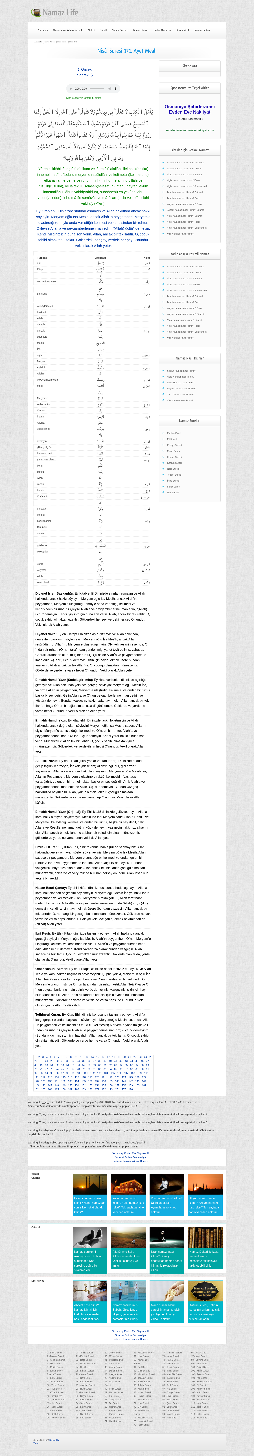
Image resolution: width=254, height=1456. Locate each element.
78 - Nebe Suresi (170, 1356)
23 (140, 1057)
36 (89, 1061)
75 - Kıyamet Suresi (142, 1421)
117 (77, 1077)
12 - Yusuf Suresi (55, 1392)
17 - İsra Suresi (54, 1410)
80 (89, 1069)
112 (43, 1077)
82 (99, 1069)
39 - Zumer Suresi (113, 1352)
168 (77, 1089)
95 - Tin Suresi (169, 1417)
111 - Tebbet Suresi (200, 1407)
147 (50, 1085)
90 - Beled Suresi (170, 1399)
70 (35, 1069)
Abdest (91, 30)
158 (124, 1085)
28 (46, 1061)
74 (57, 1069)
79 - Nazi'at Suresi (171, 1360)
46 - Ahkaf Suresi (113, 1378)
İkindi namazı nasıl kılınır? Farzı (183, 198)
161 (144, 1085)
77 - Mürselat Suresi (172, 1352)
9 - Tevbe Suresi (55, 1381)
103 (99, 1073)
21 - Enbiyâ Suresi (85, 1356)
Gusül (103, 30)
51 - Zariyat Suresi (113, 1399)
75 (62, 1069)
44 (131, 1061)
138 (104, 1081)
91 (147, 1069)
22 (134, 1057)
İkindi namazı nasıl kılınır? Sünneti (185, 192)
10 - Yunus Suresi (55, 1385)
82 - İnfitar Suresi (170, 1371)
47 (147, 1061)
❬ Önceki (84, 69)
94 (46, 1073)
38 (99, 1061)
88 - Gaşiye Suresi (171, 1392)
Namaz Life (54, 1440)
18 (113, 1057)
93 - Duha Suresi (170, 1410)
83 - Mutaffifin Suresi (172, 1374)
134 (77, 1081)
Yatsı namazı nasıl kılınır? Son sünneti (187, 227)
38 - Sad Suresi (83, 1417)
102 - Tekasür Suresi (201, 1374)
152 (84, 1085)
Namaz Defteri (202, 30)
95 (51, 1073)
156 (110, 1085)
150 (70, 1085)
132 (63, 1081)
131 (57, 1081)
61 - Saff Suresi (140, 1367)
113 (50, 1077)
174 (117, 1089)
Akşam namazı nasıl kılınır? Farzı (184, 204)
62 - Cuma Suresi (141, 1371)
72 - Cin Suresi (140, 1407)
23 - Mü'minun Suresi (86, 1363)
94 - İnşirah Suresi (171, 1414)
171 (97, 1089)
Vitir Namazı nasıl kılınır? (180, 400)
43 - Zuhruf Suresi (113, 1367)
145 (36, 1085)
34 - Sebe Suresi (84, 1403)
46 (142, 1061)
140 (117, 1081)
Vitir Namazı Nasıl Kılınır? (180, 233)
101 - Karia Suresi (200, 1371)
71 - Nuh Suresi (140, 1403)
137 (97, 1081)
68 (142, 1065)
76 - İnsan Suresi (141, 1425)
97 (62, 1073)
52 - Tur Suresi (112, 1403)
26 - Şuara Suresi (84, 1374)
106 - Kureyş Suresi (200, 1389)
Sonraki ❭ (85, 75)
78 (78, 1069)
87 (126, 1069)
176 (131, 1089)
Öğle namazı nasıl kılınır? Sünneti (184, 174)
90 (142, 1069)
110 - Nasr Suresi (199, 1403)
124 (124, 1077)
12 (81, 1057)
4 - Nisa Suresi (54, 1363)
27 (41, 1061)
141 (124, 1081)
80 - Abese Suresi (170, 1363)
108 (133, 1073)
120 (97, 1077)
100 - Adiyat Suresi (200, 1367)
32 (67, 1061)
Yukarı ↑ (37, 1443)
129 (43, 1081)
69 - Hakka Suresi (142, 1396)
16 (103, 1057)
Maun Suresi (173, 451)
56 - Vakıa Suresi (113, 1417)
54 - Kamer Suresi (113, 1410)
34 (78, 1061)
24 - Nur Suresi (83, 1367)
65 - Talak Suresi (141, 1381)
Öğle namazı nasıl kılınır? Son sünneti (187, 186)
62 (110, 1065)
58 (89, 1065)
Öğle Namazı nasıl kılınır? (180, 376)
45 (136, 1061)
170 (90, 1089)
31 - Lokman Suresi (85, 1392)
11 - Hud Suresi (54, 1389)
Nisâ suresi (61, 42)
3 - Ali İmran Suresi (56, 1360)
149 (63, 1085)
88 (131, 1069)
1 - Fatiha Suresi (55, 1352)
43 (126, 1061)
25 (150, 1057)
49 (41, 1065)
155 (104, 1085)
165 (57, 1089)
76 (67, 1069)
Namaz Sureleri (120, 30)
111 (36, 1077)
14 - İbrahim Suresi (56, 1399)
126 (137, 1077)
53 (62, 1065)
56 (78, 1065)
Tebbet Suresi (174, 474)
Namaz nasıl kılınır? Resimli (67, 30)
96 (57, 1073)
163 (43, 1089)
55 (73, 1065)
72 (46, 1069)
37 (94, 1061)
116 (70, 1077)
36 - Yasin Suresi (84, 1410)
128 (36, 1081)
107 (126, 1073)
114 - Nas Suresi (199, 1417)
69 (147, 1065)
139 (110, 1081)
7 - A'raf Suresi (54, 1374)
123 (117, 1077)
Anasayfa (43, 30)
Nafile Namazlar (162, 30)
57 (83, 1065)
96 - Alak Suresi (198, 1352)
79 (83, 1069)
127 (144, 1077)
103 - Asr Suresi (199, 1378)
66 (131, 1065)
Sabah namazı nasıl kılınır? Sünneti (185, 162)
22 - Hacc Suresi (84, 1360)
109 (139, 1073)
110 (146, 1073)
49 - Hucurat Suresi (114, 1392)
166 (63, 1089)
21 (129, 1057)
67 (136, 1065)
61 (105, 1065)
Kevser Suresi (174, 457)
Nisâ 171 (73, 42)
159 (131, 1085)
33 (73, 1061)
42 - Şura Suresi (113, 1363)
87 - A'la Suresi (169, 1389)
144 (144, 1081)
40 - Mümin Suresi (113, 1356)
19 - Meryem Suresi (56, 1417)
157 (117, 1085)
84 (110, 1069)
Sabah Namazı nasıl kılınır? (181, 370)
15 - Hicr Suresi (54, 1403)
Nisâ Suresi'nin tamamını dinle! (83, 97)
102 (92, 1073)
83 (105, 1069)
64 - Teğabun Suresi (143, 1378)
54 (67, 1065)
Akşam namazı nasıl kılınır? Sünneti (185, 210)
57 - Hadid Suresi (113, 1421)
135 (84, 1081)
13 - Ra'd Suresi (55, 1396)
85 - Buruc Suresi (170, 1381)
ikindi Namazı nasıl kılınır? (180, 382)
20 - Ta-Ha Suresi (84, 1352)
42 (121, 1061)
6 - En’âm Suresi (55, 1371)
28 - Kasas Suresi (84, 1381)
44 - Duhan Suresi (113, 1371)
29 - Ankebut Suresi (85, 1385)
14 (92, 1057)
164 (50, 1089)
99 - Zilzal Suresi (199, 1363)
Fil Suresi (172, 439)
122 (110, 1077)
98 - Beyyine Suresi (200, 1360)
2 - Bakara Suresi (55, 1356)
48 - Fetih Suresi (113, 1389)
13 (87, 1057)
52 (57, 1065)
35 (83, 1061)
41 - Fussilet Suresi (114, 1360)
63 (115, 1065)
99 (73, 1073)
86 (121, 1069)
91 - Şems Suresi (170, 1403)
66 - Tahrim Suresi (142, 1385)
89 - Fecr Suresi (170, 1396)
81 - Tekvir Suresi (170, 1367)
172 (104, 1089)
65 (126, 1065)
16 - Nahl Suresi (55, 1407)
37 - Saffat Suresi (84, 1414)
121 (104, 1077)
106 (119, 1073)
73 (51, 1069)
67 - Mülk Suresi (141, 1389)
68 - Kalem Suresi (142, 1392)
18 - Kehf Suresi (55, 1414)
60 (99, 1065)
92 (35, 1073)
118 (84, 1077)
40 (110, 1061)
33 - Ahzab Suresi (84, 1399)
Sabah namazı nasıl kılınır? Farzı (184, 168)
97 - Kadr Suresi (199, 1356)
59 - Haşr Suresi (141, 1356)
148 (57, 1085)
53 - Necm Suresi (113, 1407)
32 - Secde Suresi (84, 1396)
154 (97, 1085)
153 (90, 1085)
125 (131, 1077)
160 (137, 1085)
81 (94, 1069)
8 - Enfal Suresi (54, 1378)
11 (76, 1057)
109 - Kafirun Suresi (200, 1399)
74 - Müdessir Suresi (143, 1417)
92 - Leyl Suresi (169, 1407)
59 (94, 1065)
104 (106, 1073)
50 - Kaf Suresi (112, 1396)
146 (43, 1085)
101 (86, 1073)
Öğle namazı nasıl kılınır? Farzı (183, 180)
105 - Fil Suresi (198, 1385)
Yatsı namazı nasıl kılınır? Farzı (183, 221)
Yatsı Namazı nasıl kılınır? (180, 394)
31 (62, 1061)
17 (108, 1057)
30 (57, 1061)
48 (35, 1065)
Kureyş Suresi (174, 445)
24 (145, 1057)
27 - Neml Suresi (84, 1378)
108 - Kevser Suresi (200, 1396)
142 (131, 1081)
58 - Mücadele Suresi (143, 1352)
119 (90, 1077)
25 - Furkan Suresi (85, 1371)
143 (137, 1081)
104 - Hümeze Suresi (201, 1381)
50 (46, 1065)
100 (79, 1073)
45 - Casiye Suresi (113, 1374)
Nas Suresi (173, 492)
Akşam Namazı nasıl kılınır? (181, 388)
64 (121, 1065)
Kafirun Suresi (174, 463)
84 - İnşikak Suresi (171, 1378)
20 (124, 1057)
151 (77, 1085)
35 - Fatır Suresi (83, 1407)
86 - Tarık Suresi (170, 1385)
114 (57, 1077)
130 (50, 1081)
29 (51, 1061)
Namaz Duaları (141, 30)
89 (136, 1069)
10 (71, 1057)
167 (70, 1089)
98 (67, 1073)
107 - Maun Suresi (200, 1392)
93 (41, 1073)
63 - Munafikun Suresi (144, 1374)
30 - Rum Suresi (84, 1389)
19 (118, 1057)
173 (110, 1089)
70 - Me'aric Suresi (142, 1399)
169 (84, 1089)
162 (36, 1089)
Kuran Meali (182, 30)
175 (124, 1089)
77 (73, 1069)
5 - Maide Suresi (55, 1367)
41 (115, 1061)
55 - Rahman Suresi (114, 1414)
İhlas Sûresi (173, 480)
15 (97, 1057)
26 (35, 1061)
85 (115, 1069)
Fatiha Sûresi (174, 433)
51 (51, 1065)
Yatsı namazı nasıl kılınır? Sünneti (184, 215)
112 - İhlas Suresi (199, 1410)
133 (70, 1081)
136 (90, 1081)
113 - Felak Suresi (200, 1414)
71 (41, 1069)
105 (113, 1073)
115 (63, 1077)
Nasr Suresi (173, 468)
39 (105, 1061)
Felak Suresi (173, 486)
